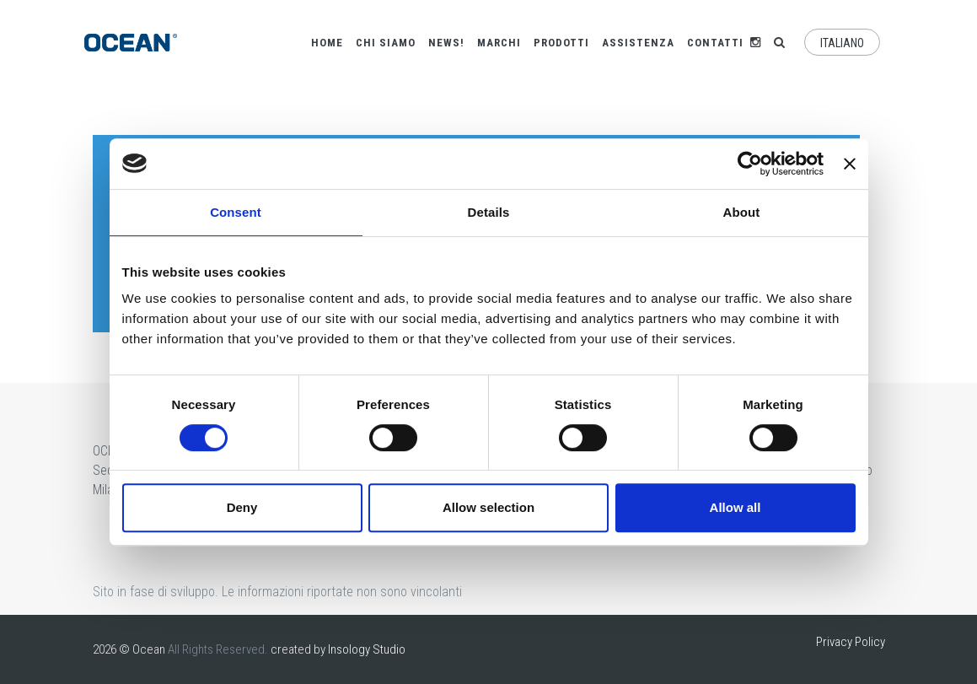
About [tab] (741, 212)
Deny (242, 507)
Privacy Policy (850, 641)
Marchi (499, 42)
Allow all (735, 507)
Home (327, 42)
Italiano (842, 43)
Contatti (715, 42)
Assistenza (638, 42)
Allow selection (488, 507)
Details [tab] (489, 212)
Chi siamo (386, 42)
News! (446, 42)
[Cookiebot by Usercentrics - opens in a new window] (750, 163)
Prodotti (561, 42)
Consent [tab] (235, 212)
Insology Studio (366, 649)
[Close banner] (850, 164)
